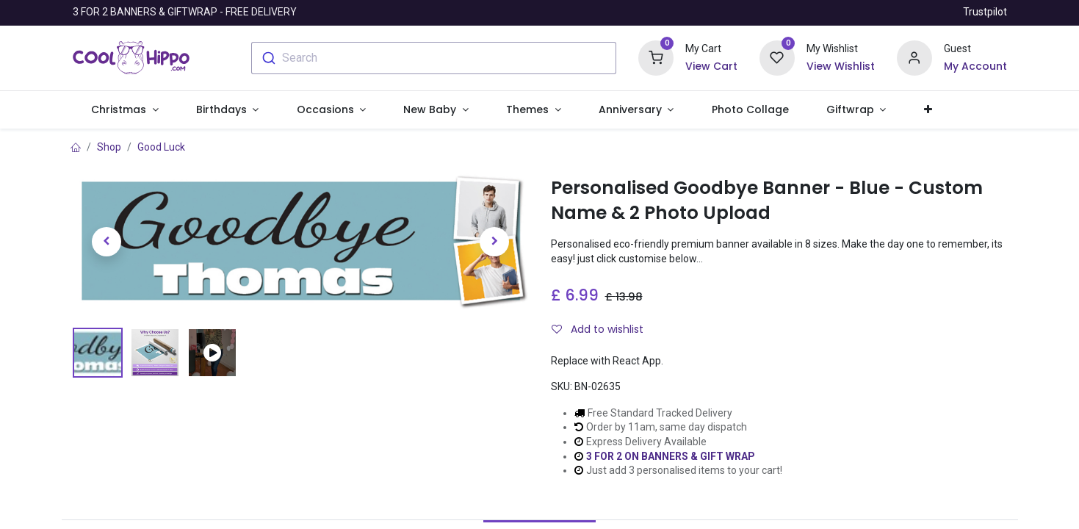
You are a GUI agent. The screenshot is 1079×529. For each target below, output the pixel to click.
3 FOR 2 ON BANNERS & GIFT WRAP (670, 456)
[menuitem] (750, 110)
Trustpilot (985, 12)
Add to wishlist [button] (597, 329)
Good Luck (161, 147)
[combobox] (433, 58)
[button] (927, 110)
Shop (109, 147)
